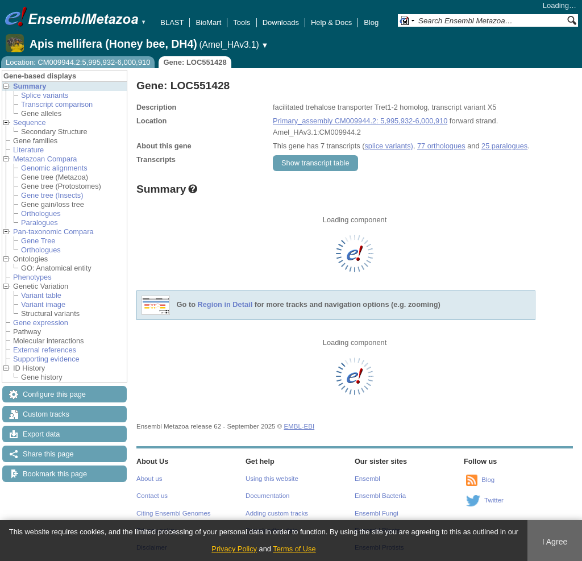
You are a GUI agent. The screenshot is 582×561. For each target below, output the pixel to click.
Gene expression (40, 322)
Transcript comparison (57, 104)
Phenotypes (32, 277)
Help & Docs (331, 22)
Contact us (152, 495)
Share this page (48, 454)
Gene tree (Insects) (52, 195)
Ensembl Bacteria (380, 495)
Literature (28, 150)
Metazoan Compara (45, 159)
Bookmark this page (55, 473)
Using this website (272, 478)
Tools (241, 22)
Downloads (281, 22)
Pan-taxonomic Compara (53, 231)
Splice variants (44, 95)
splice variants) (388, 146)
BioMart (208, 22)
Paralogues (39, 222)
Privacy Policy (234, 549)
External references (44, 350)
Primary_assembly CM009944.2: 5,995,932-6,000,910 (360, 121)
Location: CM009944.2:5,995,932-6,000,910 (78, 62)
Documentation (267, 495)
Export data (41, 434)
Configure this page (54, 394)
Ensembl (367, 478)
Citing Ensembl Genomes (173, 513)
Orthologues (41, 213)
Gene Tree (38, 240)
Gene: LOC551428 (194, 62)
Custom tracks (46, 414)
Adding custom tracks (277, 513)
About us (149, 478)
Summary (29, 86)
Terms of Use (294, 549)
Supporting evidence (46, 359)
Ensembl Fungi (376, 513)
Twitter (494, 500)
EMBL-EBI (299, 426)
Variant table (41, 295)
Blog (371, 22)
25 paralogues (504, 146)
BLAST (172, 22)
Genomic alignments (54, 168)
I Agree (555, 541)
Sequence (29, 122)
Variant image (43, 304)
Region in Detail (225, 305)
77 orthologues (441, 146)
